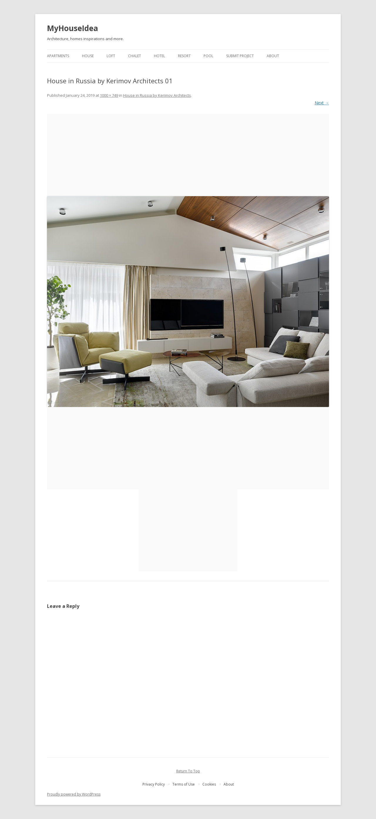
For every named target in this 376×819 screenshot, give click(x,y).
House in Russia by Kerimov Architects (157, 95)
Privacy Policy (153, 784)
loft (111, 55)
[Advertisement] (188, 155)
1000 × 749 (109, 95)
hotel (159, 55)
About (273, 55)
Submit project (240, 55)
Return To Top (188, 771)
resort (184, 55)
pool (208, 55)
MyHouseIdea (72, 28)
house (88, 55)
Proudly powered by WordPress (73, 794)
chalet (134, 55)
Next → (322, 103)
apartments (58, 55)
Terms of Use (183, 784)
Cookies (209, 784)
